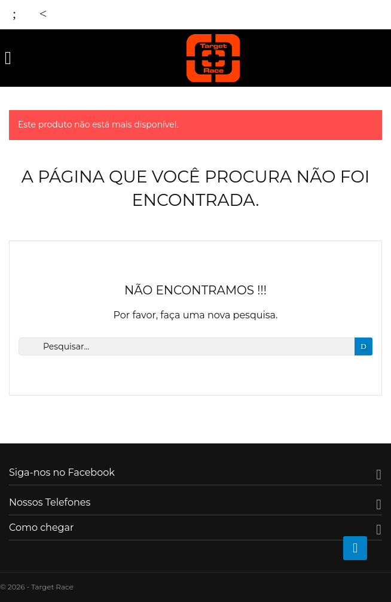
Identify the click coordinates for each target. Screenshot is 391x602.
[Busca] (195, 346)
